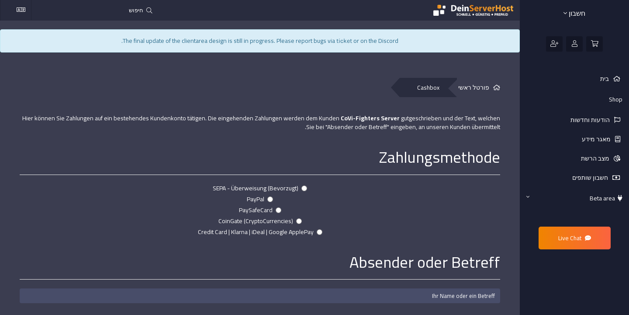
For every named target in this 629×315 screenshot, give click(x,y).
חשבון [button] (574, 13)
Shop (615, 99)
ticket (344, 41)
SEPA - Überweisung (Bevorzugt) (260, 188)
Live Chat (574, 238)
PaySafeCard (260, 210)
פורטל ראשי (473, 87)
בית (605, 78)
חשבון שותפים (590, 177)
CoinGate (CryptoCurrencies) (260, 221)
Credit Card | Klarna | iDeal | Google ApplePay (260, 232)
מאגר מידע (597, 139)
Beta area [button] (574, 198)
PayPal (260, 199)
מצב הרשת (596, 158)
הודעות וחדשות (590, 120)
